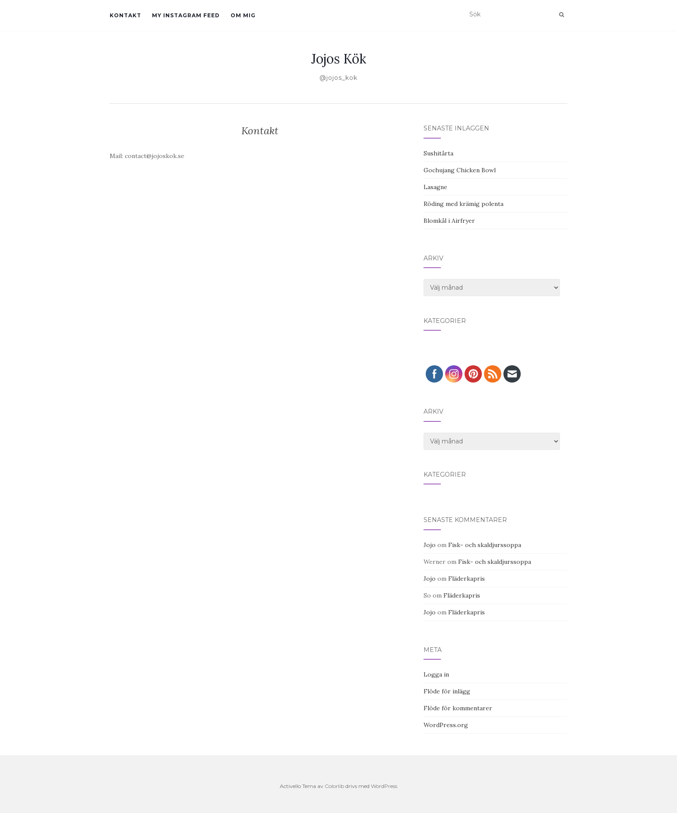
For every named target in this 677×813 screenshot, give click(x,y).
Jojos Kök (338, 58)
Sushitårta (438, 153)
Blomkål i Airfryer (449, 221)
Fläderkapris (466, 578)
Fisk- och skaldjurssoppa (484, 545)
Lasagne (435, 187)
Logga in (436, 674)
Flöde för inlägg (447, 691)
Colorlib (334, 786)
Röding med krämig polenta (463, 204)
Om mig (243, 15)
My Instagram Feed (186, 15)
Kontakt (125, 15)
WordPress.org (446, 725)
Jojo (430, 545)
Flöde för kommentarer (458, 708)
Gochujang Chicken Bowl (460, 170)
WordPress (384, 786)
